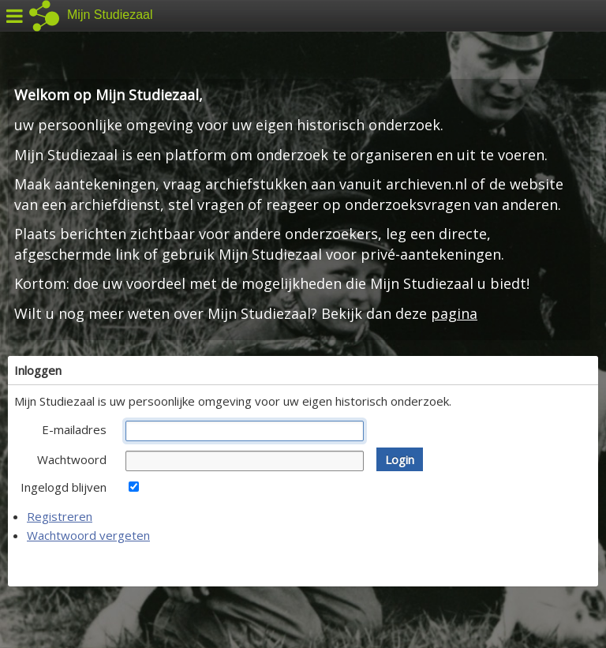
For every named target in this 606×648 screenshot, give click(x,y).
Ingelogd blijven (64, 487)
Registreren (59, 516)
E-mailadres (74, 429)
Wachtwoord (72, 459)
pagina (454, 313)
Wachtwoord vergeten (88, 535)
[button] (399, 459)
